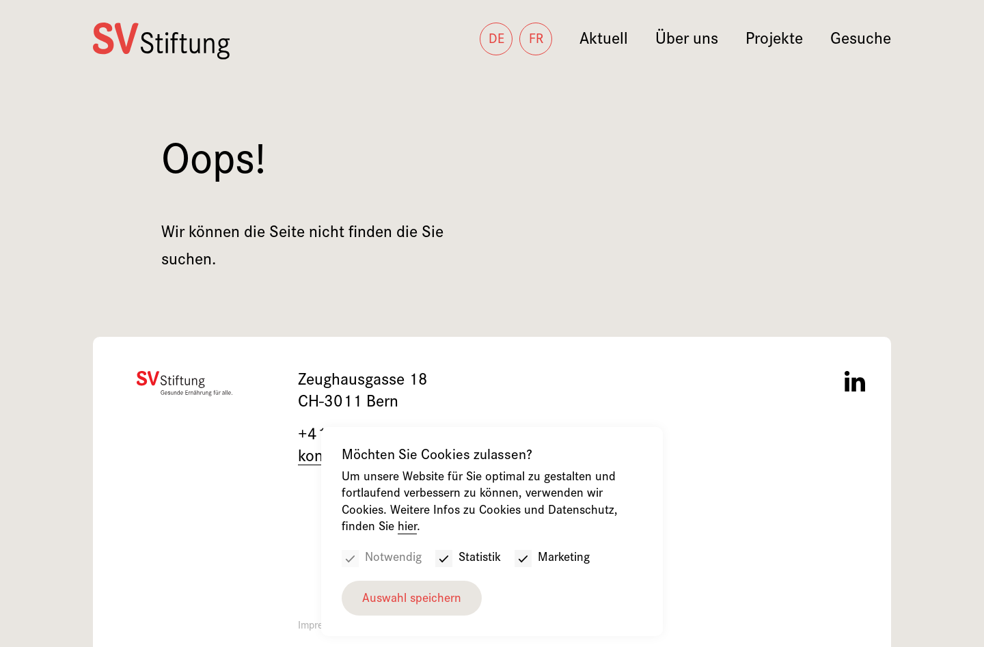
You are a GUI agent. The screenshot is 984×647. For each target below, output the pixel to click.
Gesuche (860, 40)
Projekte (774, 40)
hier (407, 527)
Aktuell (603, 40)
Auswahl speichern (411, 599)
